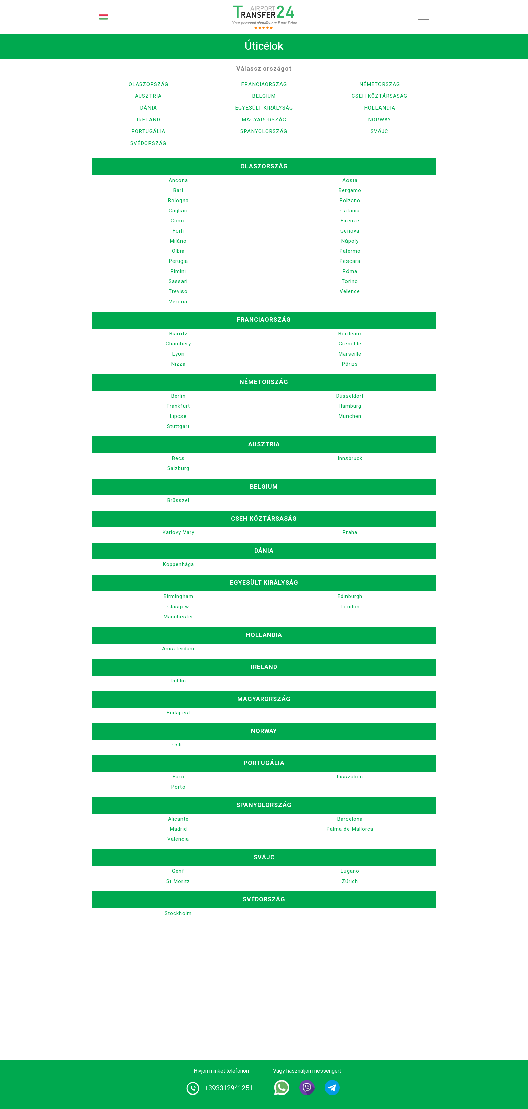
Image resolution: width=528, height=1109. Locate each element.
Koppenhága (178, 564)
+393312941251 (228, 1088)
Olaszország (148, 84)
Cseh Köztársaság (379, 96)
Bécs (178, 458)
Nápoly (350, 241)
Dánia (148, 108)
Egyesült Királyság (264, 108)
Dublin (178, 680)
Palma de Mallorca (349, 829)
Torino (350, 281)
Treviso (178, 291)
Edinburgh (349, 596)
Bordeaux (350, 333)
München (349, 416)
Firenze (349, 220)
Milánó (178, 241)
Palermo (350, 251)
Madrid (178, 829)
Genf (178, 871)
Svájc (379, 131)
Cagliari (178, 210)
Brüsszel (178, 500)
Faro (178, 776)
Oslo (178, 744)
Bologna (178, 200)
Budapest (178, 712)
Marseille (349, 354)
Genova (349, 231)
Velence (350, 291)
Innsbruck (350, 458)
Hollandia (379, 108)
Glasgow (178, 606)
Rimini (178, 271)
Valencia (178, 839)
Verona (178, 301)
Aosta (350, 180)
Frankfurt (178, 406)
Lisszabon (350, 776)
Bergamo (349, 190)
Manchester (178, 616)
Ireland (148, 119)
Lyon (178, 354)
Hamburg (349, 406)
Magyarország (264, 119)
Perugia (178, 261)
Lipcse (178, 416)
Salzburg (178, 468)
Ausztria (148, 96)
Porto (178, 787)
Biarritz (178, 333)
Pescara (349, 261)
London (350, 606)
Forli (178, 231)
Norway (379, 119)
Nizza (178, 364)
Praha (349, 532)
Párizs (350, 364)
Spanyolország (263, 131)
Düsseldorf (350, 396)
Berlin (178, 396)
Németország (379, 84)
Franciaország (264, 84)
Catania (350, 210)
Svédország (148, 143)
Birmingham (178, 596)
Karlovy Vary (178, 532)
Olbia (178, 251)
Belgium (264, 96)
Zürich (350, 881)
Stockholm (178, 913)
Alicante (178, 819)
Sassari (178, 281)
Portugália (148, 131)
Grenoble (350, 343)
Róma (349, 271)
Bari (178, 190)
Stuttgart (178, 426)
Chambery (178, 343)
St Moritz (178, 881)
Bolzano (349, 200)
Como (178, 220)
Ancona (178, 180)
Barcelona (350, 819)
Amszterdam (178, 648)
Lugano (349, 871)
